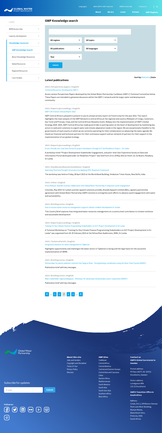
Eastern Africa (104, 378)
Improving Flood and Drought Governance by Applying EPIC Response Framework (77, 170)
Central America (105, 366)
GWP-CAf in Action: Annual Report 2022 (60, 111)
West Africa (103, 396)
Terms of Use (72, 366)
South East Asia (105, 390)
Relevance (146, 77)
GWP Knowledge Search (22, 50)
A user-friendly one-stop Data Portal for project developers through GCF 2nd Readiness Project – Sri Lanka (87, 148)
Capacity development (18, 36)
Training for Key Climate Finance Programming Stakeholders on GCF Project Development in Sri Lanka (85, 226)
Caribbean (103, 360)
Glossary (70, 372)
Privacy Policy (72, 369)
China (101, 375)
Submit (56, 65)
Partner (135, 12)
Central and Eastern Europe (109, 369)
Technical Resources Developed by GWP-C (61, 90)
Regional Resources (20, 71)
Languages (83, 6)
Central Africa (104, 363)
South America (104, 384)
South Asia (103, 387)
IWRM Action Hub (126, 6)
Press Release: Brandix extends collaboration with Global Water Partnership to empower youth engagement (87, 185)
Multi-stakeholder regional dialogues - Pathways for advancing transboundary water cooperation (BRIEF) (86, 279)
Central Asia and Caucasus (109, 372)
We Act (111, 12)
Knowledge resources (18, 43)
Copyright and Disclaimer (76, 363)
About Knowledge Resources (23, 57)
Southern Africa (105, 393)
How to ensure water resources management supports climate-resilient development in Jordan (82, 207)
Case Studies (17, 78)
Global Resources (19, 64)
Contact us (143, 6)
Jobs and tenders (74, 360)
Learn (123, 12)
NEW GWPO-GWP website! (103, 6)
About (98, 12)
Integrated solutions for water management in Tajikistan (67, 244)
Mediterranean (104, 381)
